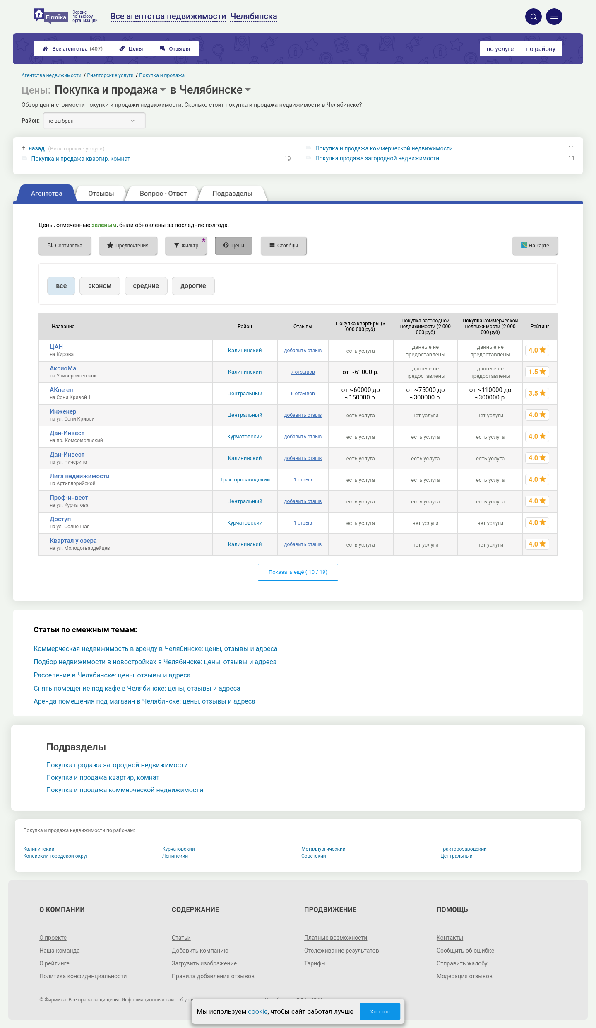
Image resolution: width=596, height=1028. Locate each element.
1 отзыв (303, 480)
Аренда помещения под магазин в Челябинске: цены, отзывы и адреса (144, 701)
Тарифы (315, 963)
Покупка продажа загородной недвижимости (377, 158)
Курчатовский (244, 436)
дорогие (193, 286)
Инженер (63, 411)
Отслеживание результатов (341, 950)
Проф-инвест (69, 497)
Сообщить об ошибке (465, 950)
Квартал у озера (73, 540)
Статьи (181, 937)
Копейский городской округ (55, 856)
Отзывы (175, 49)
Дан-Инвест (67, 433)
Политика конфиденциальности (83, 976)
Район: (31, 120)
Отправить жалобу (462, 963)
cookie (257, 1012)
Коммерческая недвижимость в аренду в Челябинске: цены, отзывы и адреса (155, 649)
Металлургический (323, 849)
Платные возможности (335, 937)
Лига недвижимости (80, 476)
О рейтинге (54, 963)
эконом (99, 286)
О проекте (53, 937)
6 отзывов (303, 394)
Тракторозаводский (245, 480)
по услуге (500, 49)
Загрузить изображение (204, 963)
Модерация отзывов (465, 976)
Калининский (245, 350)
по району (540, 49)
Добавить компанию (200, 950)
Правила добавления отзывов (213, 976)
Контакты (450, 937)
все (61, 286)
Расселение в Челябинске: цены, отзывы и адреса (112, 675)
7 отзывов (303, 372)
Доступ (60, 519)
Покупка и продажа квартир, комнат (80, 159)
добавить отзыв (303, 350)
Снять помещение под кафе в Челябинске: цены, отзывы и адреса (137, 688)
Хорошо (380, 1012)
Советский (313, 856)
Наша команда (59, 950)
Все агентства (73, 49)
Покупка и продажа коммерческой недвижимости (384, 148)
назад (67, 148)
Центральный (245, 393)
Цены (131, 49)
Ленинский (175, 856)
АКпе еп (61, 390)
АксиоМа (63, 368)
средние (146, 286)
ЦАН (56, 347)
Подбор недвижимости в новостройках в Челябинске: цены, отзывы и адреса (155, 662)
